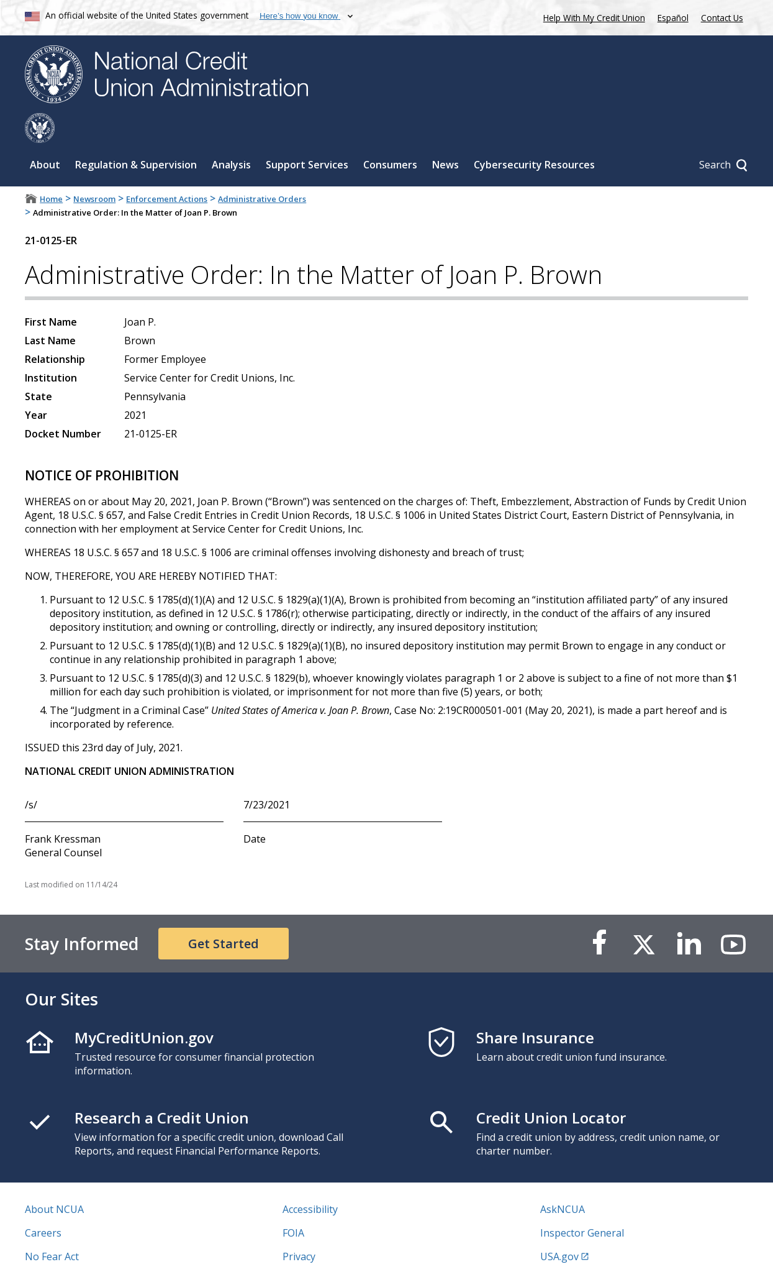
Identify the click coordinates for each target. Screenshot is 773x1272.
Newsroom (94, 169)
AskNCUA (562, 1179)
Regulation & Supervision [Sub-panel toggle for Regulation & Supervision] (136, 135)
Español (673, 18)
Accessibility (310, 1179)
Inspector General (582, 1203)
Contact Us (722, 18)
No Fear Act (52, 1226)
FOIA (293, 1203)
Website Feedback (324, 1250)
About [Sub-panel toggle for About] (45, 135)
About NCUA (54, 1179)
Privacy (299, 1226)
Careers (43, 1203)
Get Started (223, 913)
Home (51, 169)
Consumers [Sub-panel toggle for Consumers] (390, 135)
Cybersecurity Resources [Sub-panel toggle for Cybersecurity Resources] (534, 135)
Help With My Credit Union (591, 16)
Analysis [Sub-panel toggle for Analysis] (231, 135)
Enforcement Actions (166, 169)
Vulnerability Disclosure (80, 1250)
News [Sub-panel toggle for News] (445, 135)
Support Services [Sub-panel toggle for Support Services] (307, 135)
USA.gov (559, 1226)
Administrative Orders (262, 169)
